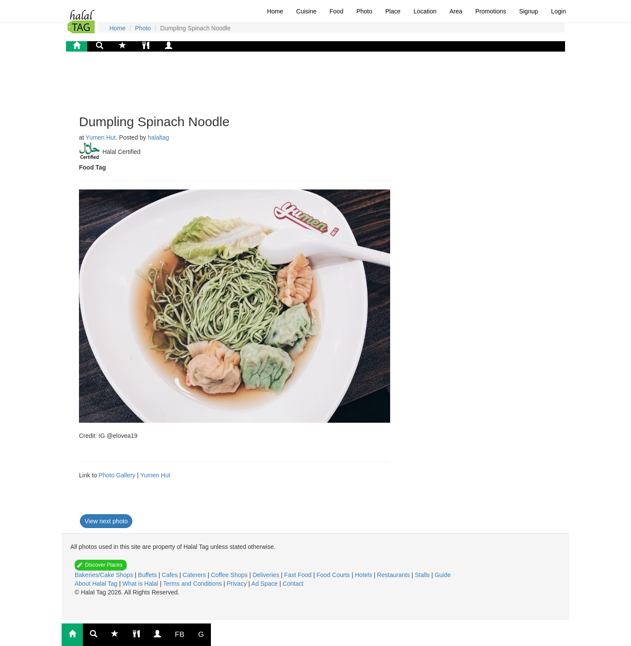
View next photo (106, 521)
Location (425, 11)
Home (275, 11)
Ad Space (264, 583)
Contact (293, 583)
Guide (442, 574)
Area (456, 11)
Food (336, 11)
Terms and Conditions (193, 583)
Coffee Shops (230, 574)
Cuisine (306, 11)
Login (558, 11)
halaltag (158, 137)
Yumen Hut (100, 137)
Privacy (237, 583)
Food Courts (334, 574)
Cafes (170, 574)
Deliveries (267, 574)
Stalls (423, 574)
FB (179, 634)
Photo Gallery (117, 475)
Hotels (364, 574)
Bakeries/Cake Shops (105, 574)
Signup (528, 11)
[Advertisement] (148, 82)
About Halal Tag (97, 583)
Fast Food (298, 574)
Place (393, 11)
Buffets (148, 574)
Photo (364, 11)
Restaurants (394, 574)
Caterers (195, 574)
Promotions (490, 11)
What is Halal (141, 583)
